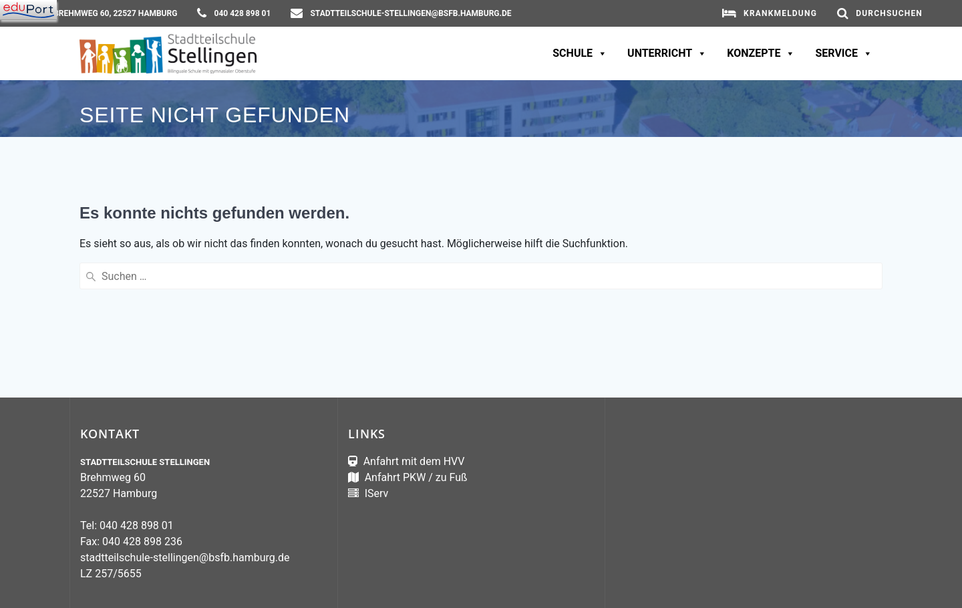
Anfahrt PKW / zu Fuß (415, 477)
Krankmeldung (780, 13)
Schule (579, 53)
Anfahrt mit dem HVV (414, 461)
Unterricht (667, 53)
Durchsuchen (889, 13)
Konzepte (761, 53)
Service (843, 53)
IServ (375, 493)
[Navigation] (28, 10)
